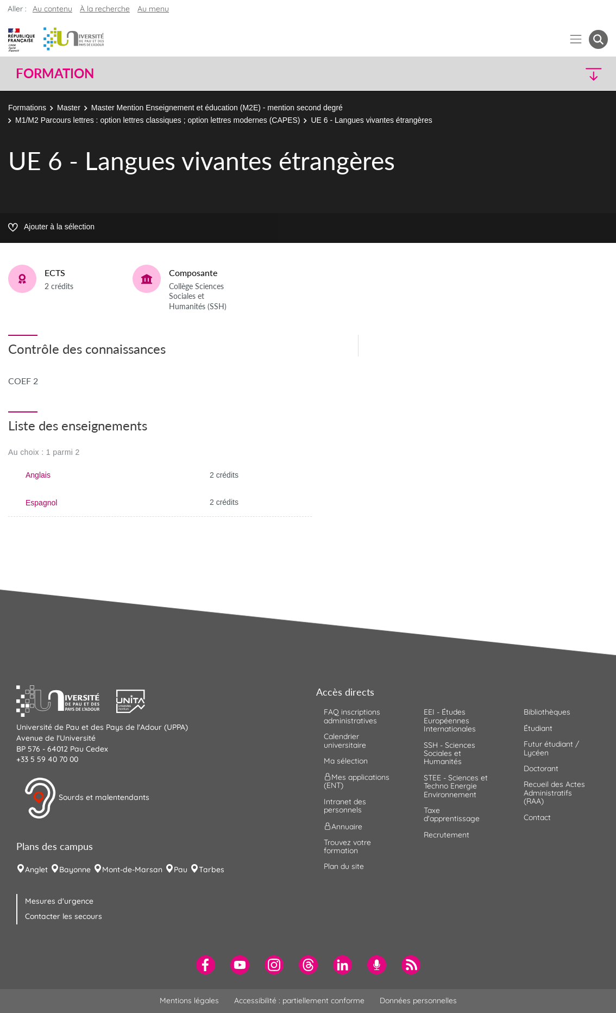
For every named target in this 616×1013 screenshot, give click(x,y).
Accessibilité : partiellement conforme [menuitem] (299, 1000)
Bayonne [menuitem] (75, 869)
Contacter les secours (63, 916)
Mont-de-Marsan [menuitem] (132, 869)
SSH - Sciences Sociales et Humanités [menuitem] (449, 753)
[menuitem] (205, 965)
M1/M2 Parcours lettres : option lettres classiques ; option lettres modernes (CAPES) (157, 120)
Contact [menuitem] (537, 817)
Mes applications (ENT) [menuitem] (356, 781)
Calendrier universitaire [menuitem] (345, 740)
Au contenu (52, 9)
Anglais (38, 475)
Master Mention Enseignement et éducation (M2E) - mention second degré (217, 107)
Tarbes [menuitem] (211, 869)
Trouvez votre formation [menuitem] (347, 846)
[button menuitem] (598, 39)
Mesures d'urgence (59, 901)
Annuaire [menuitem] (343, 826)
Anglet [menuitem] (36, 869)
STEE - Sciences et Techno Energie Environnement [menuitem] (456, 786)
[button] (535, 73)
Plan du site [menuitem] (344, 866)
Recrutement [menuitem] (446, 835)
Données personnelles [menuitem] (418, 1000)
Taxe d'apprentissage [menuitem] (452, 814)
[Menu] (576, 39)
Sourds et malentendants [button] (86, 798)
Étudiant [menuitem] (538, 728)
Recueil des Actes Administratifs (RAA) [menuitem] (554, 792)
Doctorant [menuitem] (541, 768)
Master (68, 107)
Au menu (153, 9)
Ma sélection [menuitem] (346, 761)
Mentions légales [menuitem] (189, 1000)
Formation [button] (55, 73)
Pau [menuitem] (180, 869)
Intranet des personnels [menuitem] (345, 806)
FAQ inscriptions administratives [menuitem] (352, 716)
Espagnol (41, 502)
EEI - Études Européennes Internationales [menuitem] (450, 720)
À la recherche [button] (105, 9)
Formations (27, 107)
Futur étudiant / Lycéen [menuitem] (551, 748)
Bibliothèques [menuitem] (547, 712)
